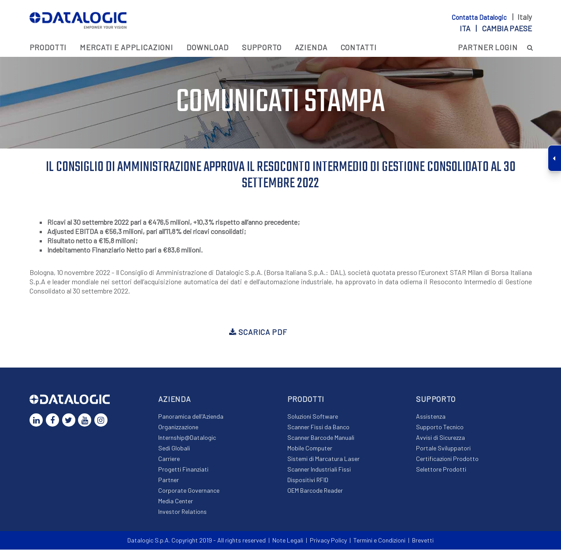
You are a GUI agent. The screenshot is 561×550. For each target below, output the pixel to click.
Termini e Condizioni (379, 540)
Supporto (262, 47)
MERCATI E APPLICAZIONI (126, 47)
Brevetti (423, 540)
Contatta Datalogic (480, 17)
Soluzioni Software (312, 416)
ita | (496, 28)
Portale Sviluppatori (443, 448)
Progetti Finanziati (183, 469)
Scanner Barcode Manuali (320, 438)
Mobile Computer (309, 448)
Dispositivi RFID (307, 480)
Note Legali (287, 540)
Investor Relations (182, 512)
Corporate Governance (188, 490)
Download (207, 47)
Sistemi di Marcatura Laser (323, 459)
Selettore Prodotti (441, 469)
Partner (168, 480)
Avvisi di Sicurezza (440, 438)
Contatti (359, 47)
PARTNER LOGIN (488, 47)
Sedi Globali (174, 448)
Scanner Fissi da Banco (318, 427)
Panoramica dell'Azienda (190, 416)
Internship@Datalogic (187, 438)
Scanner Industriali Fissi (319, 469)
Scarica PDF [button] (258, 332)
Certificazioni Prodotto (447, 459)
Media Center (175, 501)
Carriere (169, 459)
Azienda (311, 47)
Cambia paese (507, 28)
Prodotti (48, 47)
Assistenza (431, 416)
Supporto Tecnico (440, 427)
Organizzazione (178, 427)
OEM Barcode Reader (315, 490)
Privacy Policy (328, 540)
